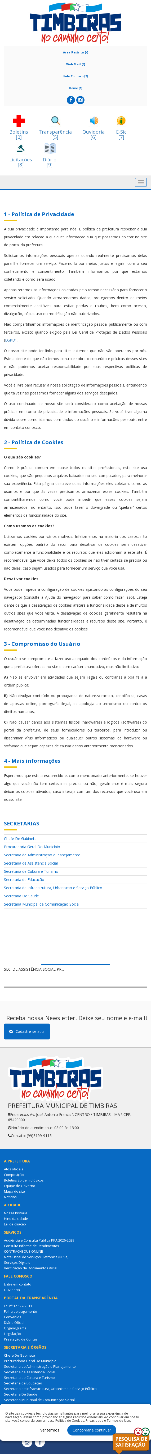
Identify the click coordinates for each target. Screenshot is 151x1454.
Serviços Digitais (17, 1262)
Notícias (10, 1196)
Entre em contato (17, 1284)
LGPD (10, 340)
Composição (14, 1174)
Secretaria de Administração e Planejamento (42, 854)
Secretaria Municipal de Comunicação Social (41, 904)
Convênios (12, 1317)
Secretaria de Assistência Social (31, 863)
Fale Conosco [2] (75, 76)
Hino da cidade (16, 1218)
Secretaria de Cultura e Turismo (31, 871)
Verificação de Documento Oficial (30, 1268)
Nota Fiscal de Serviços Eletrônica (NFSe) (36, 1257)
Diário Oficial (14, 1322)
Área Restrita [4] (75, 52)
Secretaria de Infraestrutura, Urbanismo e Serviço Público (53, 887)
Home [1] (75, 88)
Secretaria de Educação (24, 879)
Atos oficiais (13, 1169)
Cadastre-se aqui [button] (27, 1031)
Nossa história (15, 1213)
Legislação (12, 1333)
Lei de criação (15, 1224)
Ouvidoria (12, 1289)
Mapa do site (14, 1191)
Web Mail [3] (75, 64)
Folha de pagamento (20, 1311)
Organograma (15, 1328)
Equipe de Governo (19, 1185)
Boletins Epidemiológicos (24, 1180)
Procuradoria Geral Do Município (32, 846)
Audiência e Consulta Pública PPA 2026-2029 (39, 1240)
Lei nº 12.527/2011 (18, 1305)
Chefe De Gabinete (20, 838)
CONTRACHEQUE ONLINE (23, 1251)
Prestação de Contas (21, 1339)
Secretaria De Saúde (21, 895)
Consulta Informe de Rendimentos (31, 1245)
